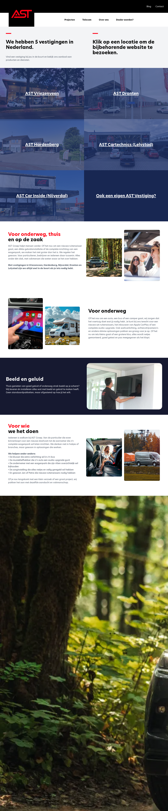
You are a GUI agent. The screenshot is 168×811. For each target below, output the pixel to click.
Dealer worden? (125, 19)
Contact (159, 6)
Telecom (86, 19)
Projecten (69, 19)
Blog (149, 6)
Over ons (104, 19)
